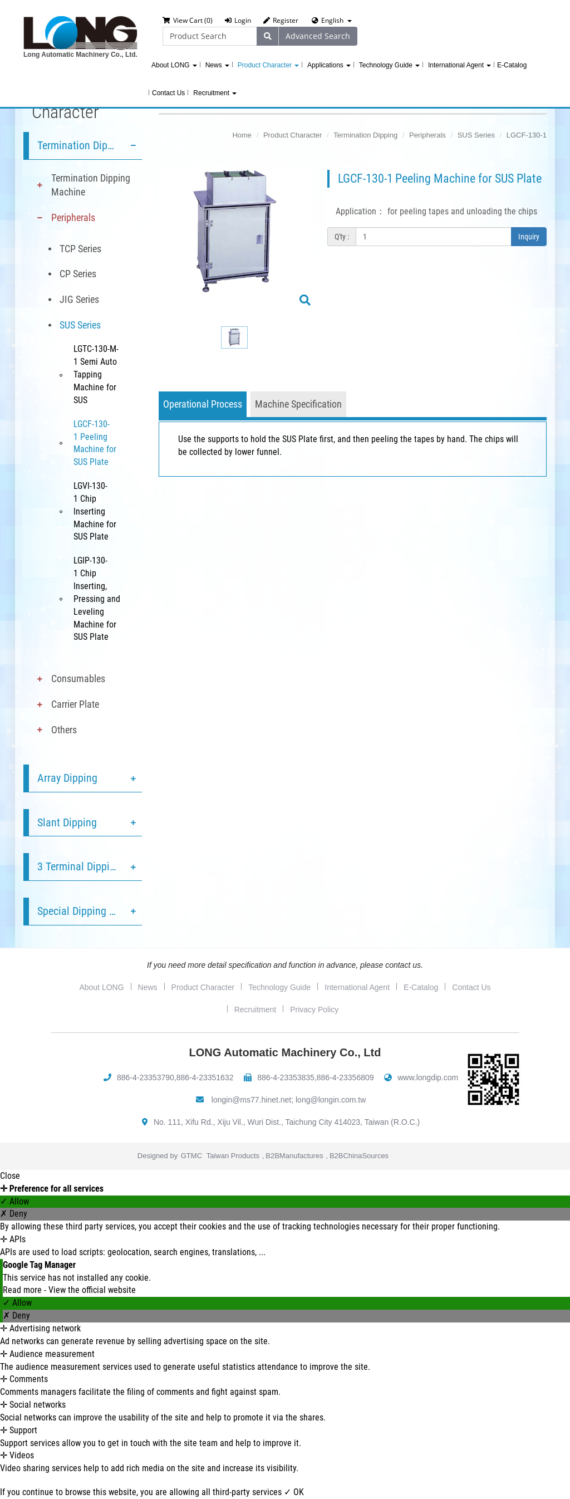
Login (238, 20)
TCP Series (80, 248)
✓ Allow (14, 1201)
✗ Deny (13, 1213)
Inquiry (528, 236)
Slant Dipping (67, 822)
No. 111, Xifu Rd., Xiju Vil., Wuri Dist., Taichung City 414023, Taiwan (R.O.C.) (287, 1122)
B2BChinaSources (359, 1156)
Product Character (268, 65)
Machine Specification (298, 404)
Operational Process (202, 404)
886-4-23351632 (205, 1077)
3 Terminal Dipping (79, 866)
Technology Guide (389, 65)
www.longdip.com (427, 1077)
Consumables (78, 678)
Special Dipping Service (89, 911)
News (217, 65)
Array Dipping (67, 778)
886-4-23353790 (145, 1077)
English (332, 20)
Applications (329, 65)
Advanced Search (318, 36)
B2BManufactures (294, 1156)
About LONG (174, 65)
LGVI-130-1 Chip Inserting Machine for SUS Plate (94, 511)
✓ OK (294, 1492)
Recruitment (215, 93)
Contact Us (168, 93)
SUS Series (80, 325)
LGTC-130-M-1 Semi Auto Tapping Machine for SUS (96, 374)
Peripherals (73, 217)
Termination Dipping (82, 145)
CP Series (78, 274)
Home (242, 135)
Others (64, 730)
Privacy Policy (314, 1009)
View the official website (92, 1290)
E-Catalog (512, 65)
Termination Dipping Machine (90, 185)
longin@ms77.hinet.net (251, 1099)
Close (10, 1175)
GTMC (191, 1156)
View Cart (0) (188, 20)
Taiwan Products (233, 1156)
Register (280, 20)
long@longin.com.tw (331, 1099)
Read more (23, 1290)
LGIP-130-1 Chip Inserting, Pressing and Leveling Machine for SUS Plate (96, 598)
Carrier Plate (75, 704)
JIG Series (79, 299)
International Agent (459, 65)
